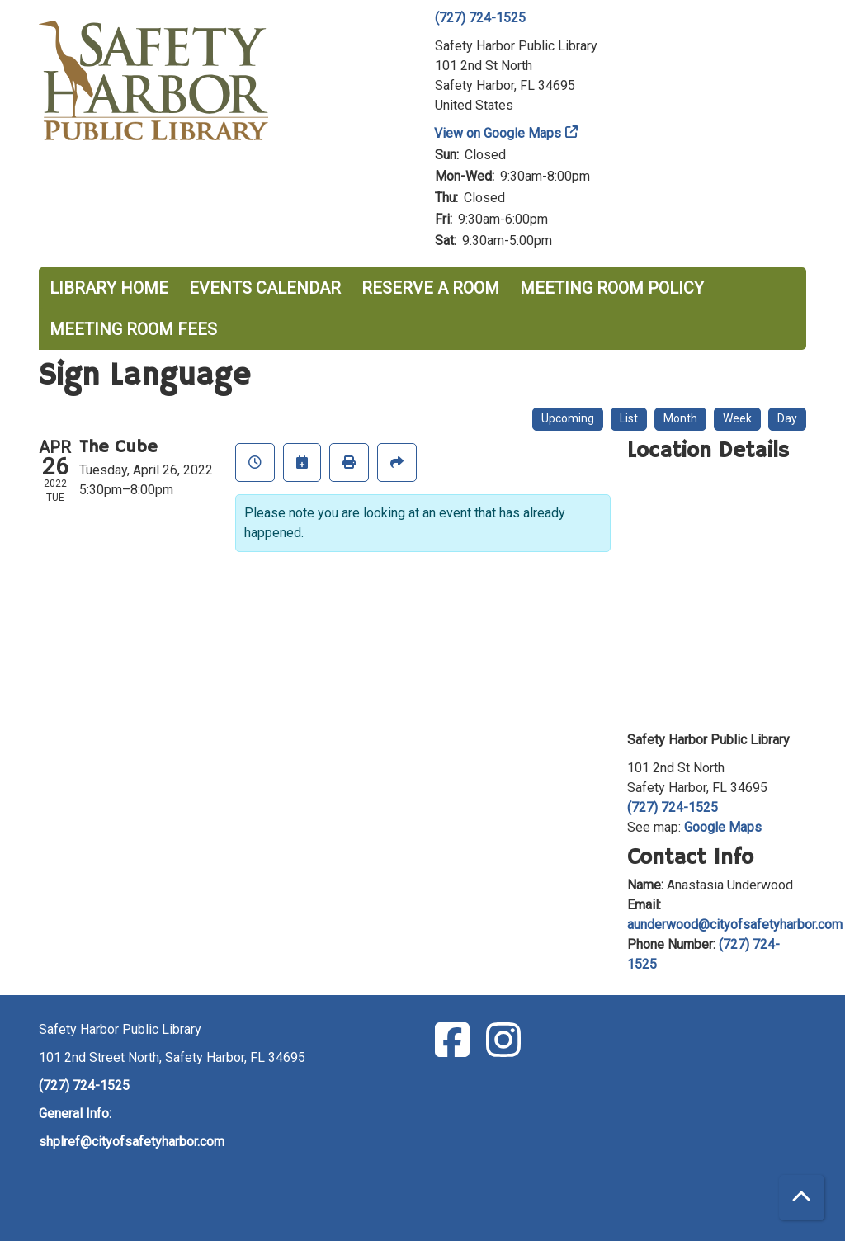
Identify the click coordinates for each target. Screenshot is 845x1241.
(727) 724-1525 (480, 18)
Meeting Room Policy (612, 288)
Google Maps (723, 827)
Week (737, 418)
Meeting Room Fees (133, 329)
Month (680, 418)
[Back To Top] (801, 1197)
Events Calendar (265, 288)
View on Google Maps (498, 133)
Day (787, 418)
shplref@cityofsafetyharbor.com (131, 1141)
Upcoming (567, 418)
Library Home (109, 288)
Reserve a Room (430, 288)
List (629, 418)
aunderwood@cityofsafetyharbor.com (735, 924)
